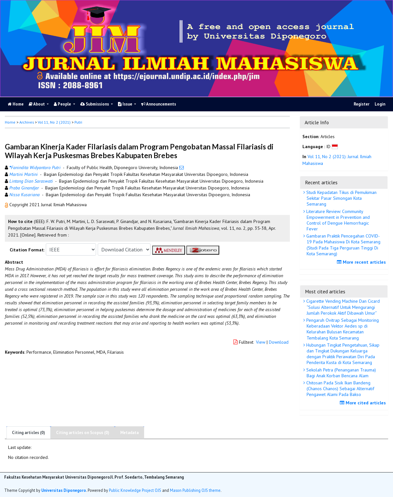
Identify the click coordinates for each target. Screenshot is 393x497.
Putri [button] (78, 122)
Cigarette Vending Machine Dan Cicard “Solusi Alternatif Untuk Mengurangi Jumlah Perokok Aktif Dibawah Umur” (342, 307)
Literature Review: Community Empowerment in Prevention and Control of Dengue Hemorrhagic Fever (337, 220)
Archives (26, 122)
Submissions (95, 104)
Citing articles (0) (28, 432)
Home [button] (10, 122)
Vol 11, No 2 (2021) (54, 122)
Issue (125, 104)
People (63, 104)
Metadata (129, 432)
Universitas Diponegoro (63, 490)
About (37, 104)
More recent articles (362, 262)
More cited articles (363, 403)
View (260, 342)
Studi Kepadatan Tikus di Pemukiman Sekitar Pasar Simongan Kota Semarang (341, 198)
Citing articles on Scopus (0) (82, 432)
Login (380, 104)
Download (279, 342)
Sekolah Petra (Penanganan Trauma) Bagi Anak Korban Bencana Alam (340, 373)
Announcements (158, 104)
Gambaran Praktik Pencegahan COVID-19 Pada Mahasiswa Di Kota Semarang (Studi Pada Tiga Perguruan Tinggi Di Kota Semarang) (342, 245)
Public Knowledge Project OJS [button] (135, 490)
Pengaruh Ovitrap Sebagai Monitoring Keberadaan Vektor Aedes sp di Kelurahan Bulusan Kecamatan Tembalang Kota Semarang (342, 329)
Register (361, 104)
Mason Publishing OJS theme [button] (195, 490)
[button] (7, 205)
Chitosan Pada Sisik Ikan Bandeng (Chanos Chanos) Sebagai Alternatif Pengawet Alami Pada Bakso (339, 388)
